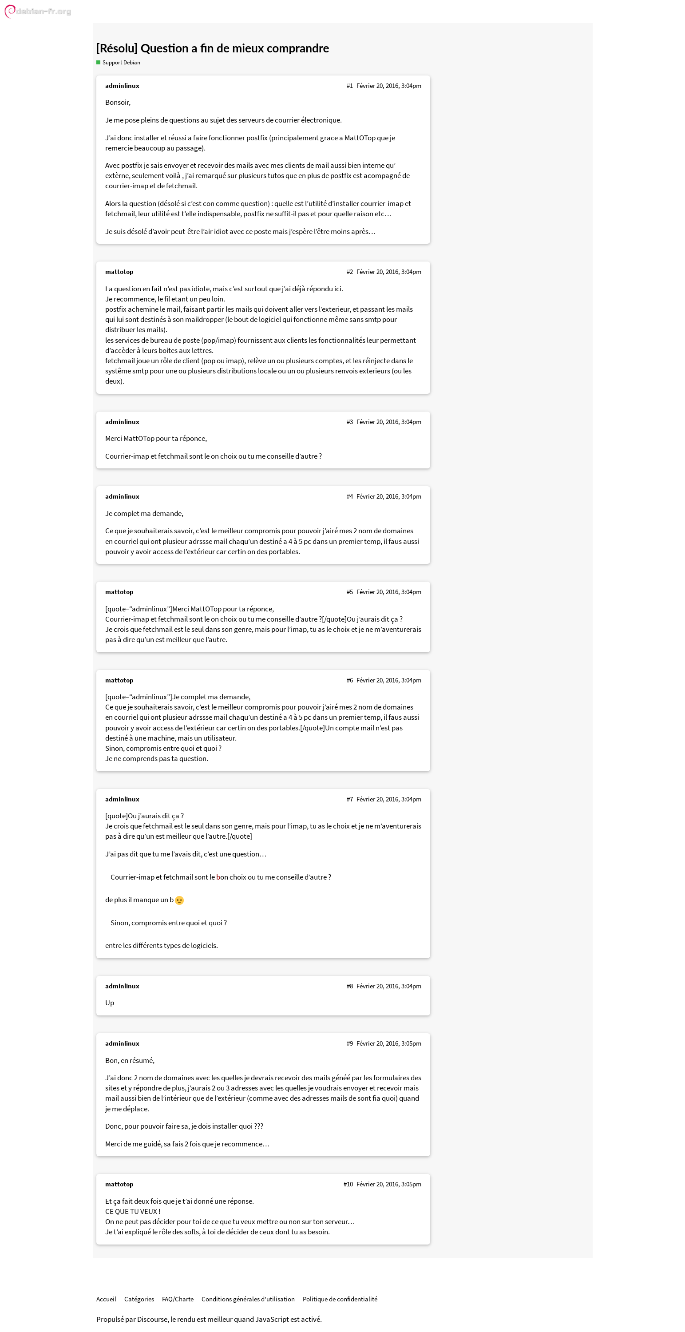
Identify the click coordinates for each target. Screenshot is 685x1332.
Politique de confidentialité (340, 1299)
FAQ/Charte (178, 1299)
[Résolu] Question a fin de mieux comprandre (212, 48)
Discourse (152, 1319)
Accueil (106, 1299)
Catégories (139, 1299)
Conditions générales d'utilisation (248, 1299)
